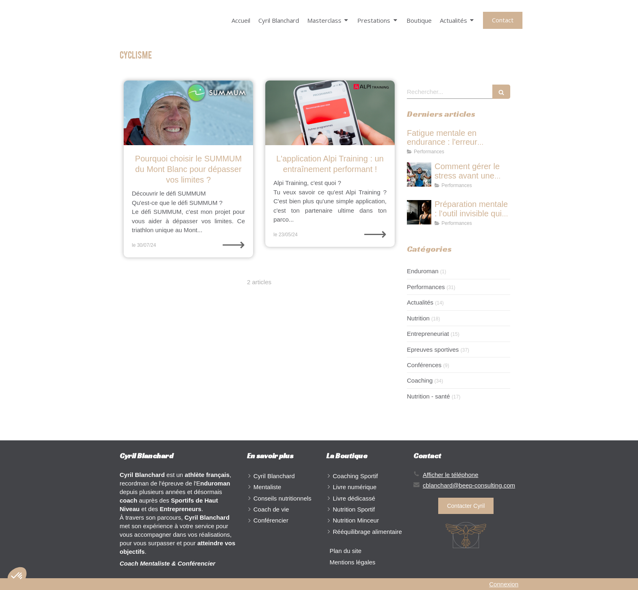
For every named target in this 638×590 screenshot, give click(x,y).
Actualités (420, 302)
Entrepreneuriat (428, 333)
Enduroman (423, 271)
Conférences (424, 364)
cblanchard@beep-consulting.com (469, 485)
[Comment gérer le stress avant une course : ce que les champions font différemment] (419, 174)
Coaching (420, 380)
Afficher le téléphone (450, 474)
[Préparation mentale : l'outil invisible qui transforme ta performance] (419, 212)
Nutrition (418, 318)
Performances (426, 286)
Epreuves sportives (433, 349)
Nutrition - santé (428, 396)
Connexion (503, 584)
